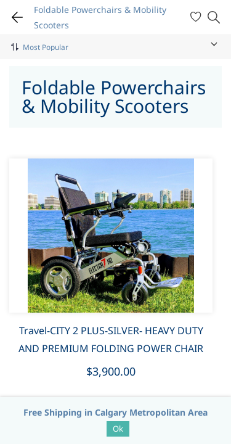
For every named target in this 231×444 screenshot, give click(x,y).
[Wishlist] (197, 17)
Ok (118, 428)
